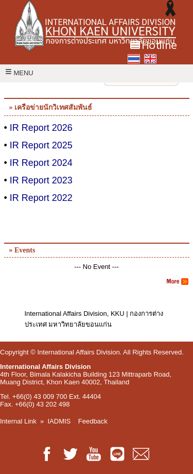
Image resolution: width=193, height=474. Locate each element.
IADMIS (59, 421)
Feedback (93, 421)
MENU (19, 73)
